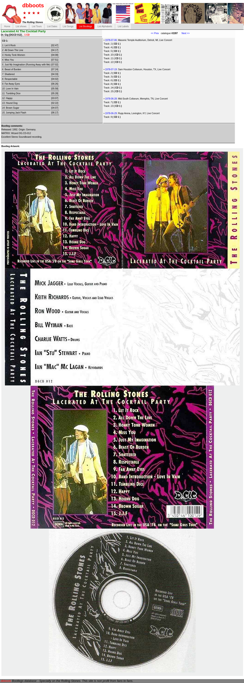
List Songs (68, 26)
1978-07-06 (111, 40)
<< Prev (155, 33)
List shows (21, 26)
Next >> (184, 33)
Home (7, 26)
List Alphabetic (104, 26)
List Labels (123, 26)
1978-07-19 (111, 69)
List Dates (52, 26)
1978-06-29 (111, 113)
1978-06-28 (111, 98)
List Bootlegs (85, 26)
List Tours (37, 26)
